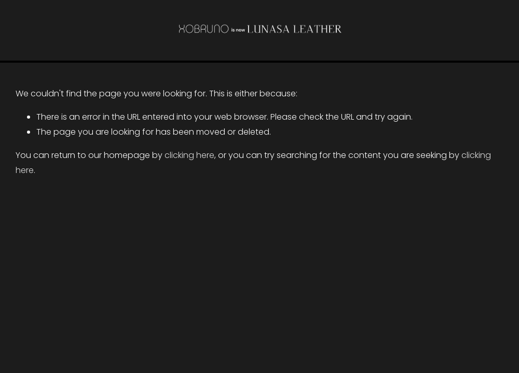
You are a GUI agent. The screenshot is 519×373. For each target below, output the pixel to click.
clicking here (189, 155)
